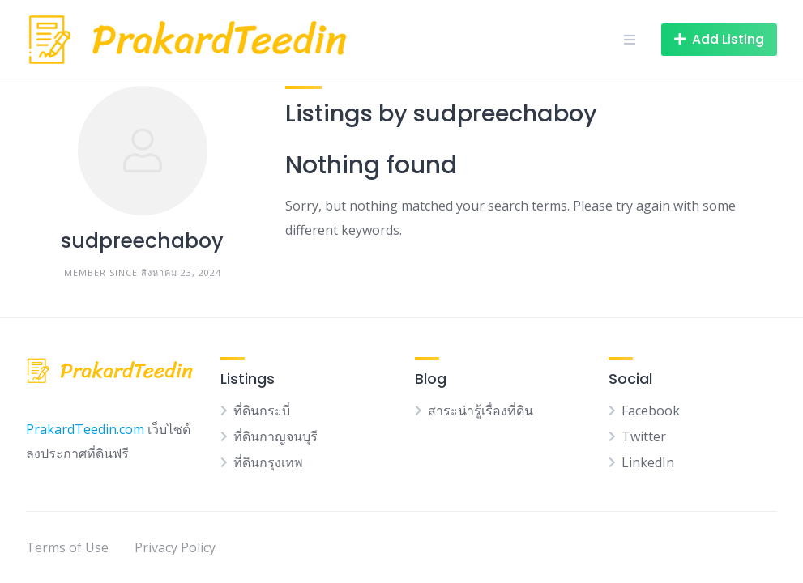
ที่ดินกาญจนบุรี (275, 436)
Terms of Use (67, 547)
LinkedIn (647, 462)
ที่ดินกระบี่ (261, 410)
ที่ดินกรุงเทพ (268, 462)
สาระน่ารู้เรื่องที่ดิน (480, 410)
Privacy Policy (175, 547)
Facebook (650, 410)
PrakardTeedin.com (85, 429)
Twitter (643, 436)
